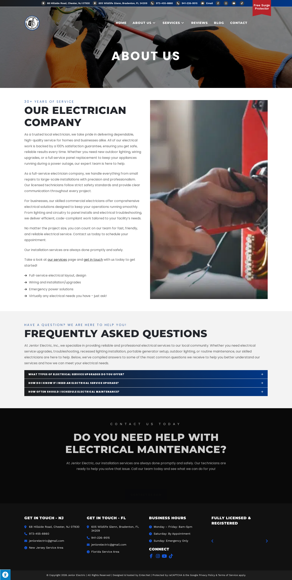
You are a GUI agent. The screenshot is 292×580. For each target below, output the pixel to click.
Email (209, 3)
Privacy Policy (207, 575)
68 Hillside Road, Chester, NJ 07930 (65, 3)
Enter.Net (144, 575)
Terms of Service (228, 575)
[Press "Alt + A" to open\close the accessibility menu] (5, 574)
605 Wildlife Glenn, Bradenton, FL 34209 (120, 3)
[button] (212, 541)
